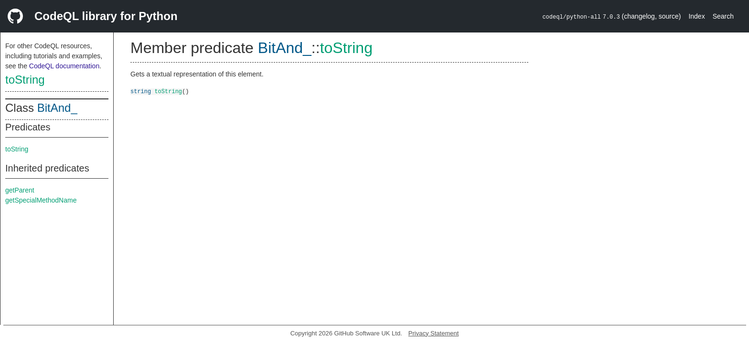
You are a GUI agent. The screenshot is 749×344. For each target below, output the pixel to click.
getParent (19, 190)
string (140, 91)
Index (696, 16)
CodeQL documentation (64, 66)
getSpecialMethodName (40, 200)
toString (25, 79)
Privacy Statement (433, 333)
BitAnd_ (57, 107)
